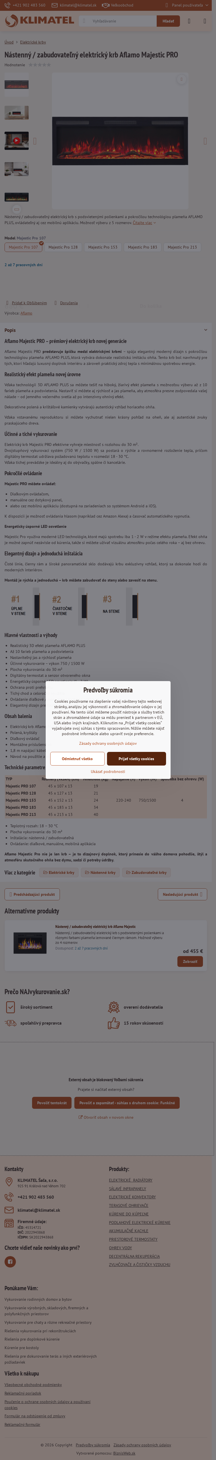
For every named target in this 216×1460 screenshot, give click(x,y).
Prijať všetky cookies (136, 758)
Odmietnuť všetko (77, 758)
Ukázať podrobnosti (108, 771)
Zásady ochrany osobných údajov (108, 743)
